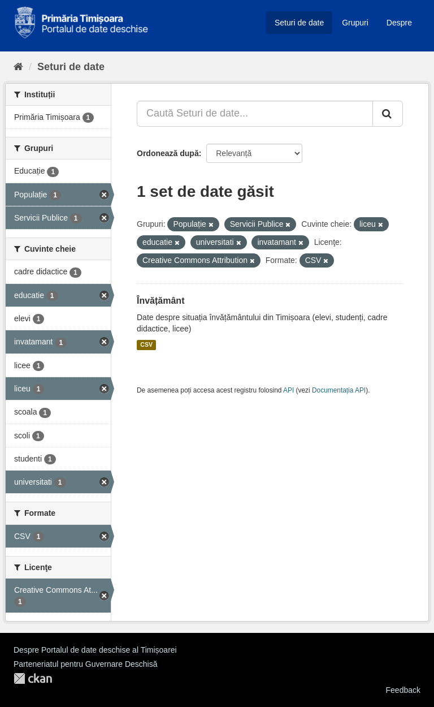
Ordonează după (168, 153)
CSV (146, 345)
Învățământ (160, 300)
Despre (399, 22)
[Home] (18, 66)
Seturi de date (299, 22)
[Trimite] (387, 114)
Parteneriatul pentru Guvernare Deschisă (85, 664)
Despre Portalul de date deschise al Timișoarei (95, 649)
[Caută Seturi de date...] (255, 114)
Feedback (403, 690)
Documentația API (339, 390)
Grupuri (355, 22)
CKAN (33, 678)
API (288, 390)
